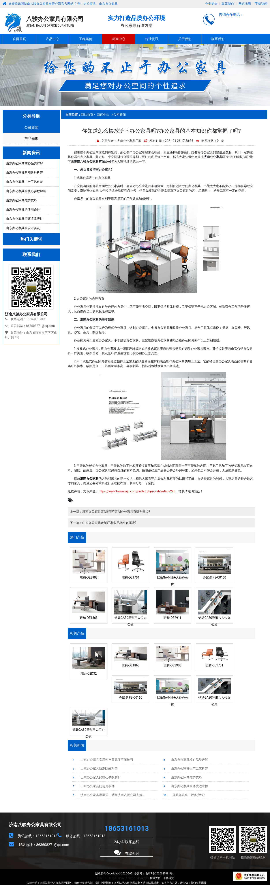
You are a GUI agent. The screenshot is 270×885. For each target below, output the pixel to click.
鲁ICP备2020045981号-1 (160, 873)
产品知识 (31, 139)
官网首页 (19, 39)
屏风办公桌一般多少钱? (184, 795)
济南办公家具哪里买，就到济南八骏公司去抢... (108, 795)
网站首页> (88, 114)
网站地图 (244, 4)
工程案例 (85, 39)
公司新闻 (31, 128)
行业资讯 (151, 39)
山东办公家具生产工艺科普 (185, 768)
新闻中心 (118, 39)
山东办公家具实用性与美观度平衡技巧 (102, 759)
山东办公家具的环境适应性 (185, 786)
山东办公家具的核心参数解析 (96, 777)
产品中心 (52, 39)
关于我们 (184, 39)
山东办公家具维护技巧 (182, 777)
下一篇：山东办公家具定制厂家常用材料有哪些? (103, 523)
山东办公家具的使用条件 (93, 786)
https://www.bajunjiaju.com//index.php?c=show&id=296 (137, 491)
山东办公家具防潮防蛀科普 (95, 768)
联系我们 (228, 4)
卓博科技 (168, 878)
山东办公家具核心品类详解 (185, 759)
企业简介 (211, 4)
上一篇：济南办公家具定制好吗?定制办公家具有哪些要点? (110, 511)
